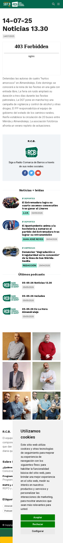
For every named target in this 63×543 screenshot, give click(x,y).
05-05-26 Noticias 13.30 (37, 282)
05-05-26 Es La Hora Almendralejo (35, 311)
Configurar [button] (38, 531)
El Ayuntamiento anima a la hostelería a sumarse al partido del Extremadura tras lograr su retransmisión (40, 230)
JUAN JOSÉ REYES (33, 239)
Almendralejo (10, 506)
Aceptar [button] (37, 517)
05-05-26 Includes (33, 296)
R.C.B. (31, 141)
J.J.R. (26, 213)
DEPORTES (28, 199)
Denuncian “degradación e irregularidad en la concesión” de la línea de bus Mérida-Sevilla (41, 257)
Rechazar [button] (38, 524)
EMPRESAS (28, 248)
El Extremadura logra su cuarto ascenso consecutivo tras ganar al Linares (40, 205)
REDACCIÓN (29, 265)
